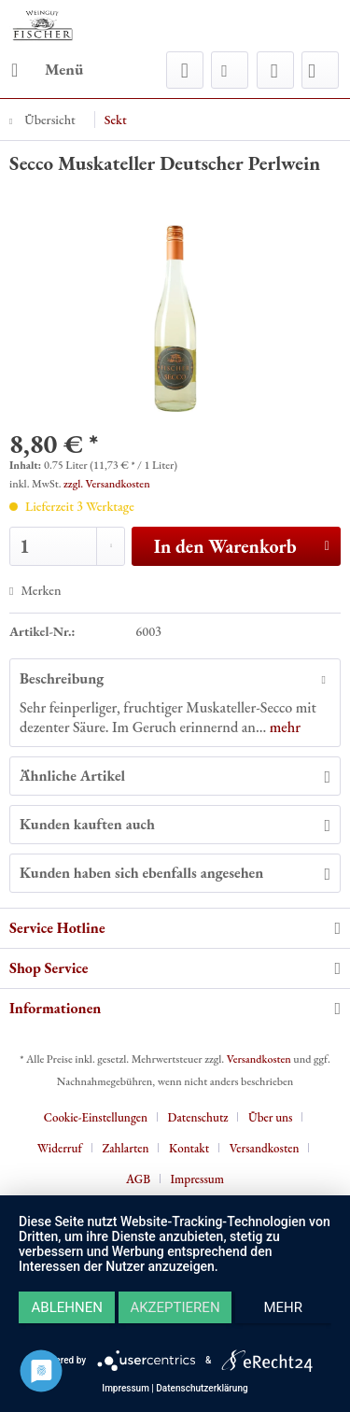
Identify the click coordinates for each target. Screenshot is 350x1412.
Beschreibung (62, 678)
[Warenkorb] (320, 70)
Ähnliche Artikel (72, 775)
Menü (47, 67)
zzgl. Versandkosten (106, 483)
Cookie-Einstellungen (95, 1117)
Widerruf (59, 1148)
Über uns (270, 1117)
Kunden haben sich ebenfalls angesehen (141, 872)
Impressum (197, 1179)
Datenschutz (198, 1117)
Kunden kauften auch (87, 824)
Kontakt (189, 1148)
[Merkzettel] (229, 70)
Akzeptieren (174, 1307)
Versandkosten (259, 1059)
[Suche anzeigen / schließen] (184, 70)
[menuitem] (46, 70)
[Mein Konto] (275, 70)
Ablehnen (67, 1307)
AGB (138, 1179)
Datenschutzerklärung (201, 1388)
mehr (283, 727)
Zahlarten (125, 1148)
